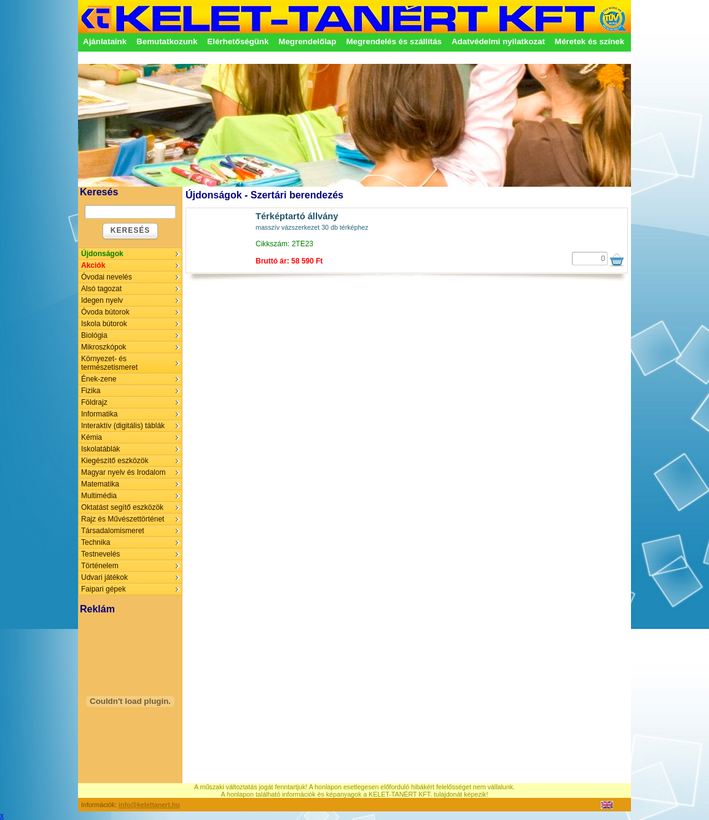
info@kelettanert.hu (149, 804)
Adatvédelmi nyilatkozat (498, 41)
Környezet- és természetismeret (109, 363)
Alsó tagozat (101, 288)
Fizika (90, 390)
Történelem (100, 565)
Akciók (93, 265)
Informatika (99, 414)
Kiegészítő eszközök (114, 460)
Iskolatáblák (100, 449)
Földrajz (94, 402)
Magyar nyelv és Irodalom (123, 472)
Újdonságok (102, 253)
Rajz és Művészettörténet (122, 519)
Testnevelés (100, 554)
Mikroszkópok (103, 347)
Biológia (94, 335)
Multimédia (99, 495)
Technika (95, 542)
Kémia (91, 437)
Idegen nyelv (102, 300)
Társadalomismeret (112, 530)
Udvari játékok (104, 577)
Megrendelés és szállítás (394, 41)
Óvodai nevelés (106, 277)
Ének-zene (98, 379)
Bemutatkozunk (166, 41)
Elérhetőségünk (237, 41)
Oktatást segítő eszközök (122, 507)
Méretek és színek (589, 41)
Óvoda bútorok (105, 312)
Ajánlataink (105, 41)
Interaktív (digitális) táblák (123, 425)
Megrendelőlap (307, 41)
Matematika (100, 484)
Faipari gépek (103, 589)
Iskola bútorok (104, 323)
